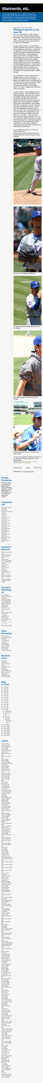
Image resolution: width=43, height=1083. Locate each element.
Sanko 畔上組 (5, 1000)
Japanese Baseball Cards (5, 598)
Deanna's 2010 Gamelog (5, 523)
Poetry (3, 974)
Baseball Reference (4, 661)
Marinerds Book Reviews (6, 538)
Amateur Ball (5, 750)
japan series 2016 (6, 870)
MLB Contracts (5, 672)
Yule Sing (4, 1077)
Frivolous (4, 816)
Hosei (3, 850)
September (8, 713)
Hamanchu (4, 613)
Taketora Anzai (5, 1028)
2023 (5, 690)
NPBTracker (4, 605)
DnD (2, 794)
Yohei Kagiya (5, 1068)
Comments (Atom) (28, 471)
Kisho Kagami (5, 900)
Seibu (3, 1003)
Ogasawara (4, 957)
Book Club (4, 777)
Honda (3, 849)
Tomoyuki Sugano (6, 1043)
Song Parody (5, 1015)
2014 (5, 706)
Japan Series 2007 (6, 859)
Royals (3, 990)
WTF (2, 1062)
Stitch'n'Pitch (5, 1023)
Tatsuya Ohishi (5, 1030)
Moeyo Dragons (6, 603)
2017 (5, 701)
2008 (5, 730)
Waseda (3, 1057)
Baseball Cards (5, 770)
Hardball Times (5, 666)
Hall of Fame (5, 829)
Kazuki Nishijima (6, 894)
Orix (2, 963)
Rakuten (3, 981)
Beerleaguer (5, 647)
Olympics (4, 958)
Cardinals (4, 786)
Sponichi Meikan (6, 579)
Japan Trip (4, 876)
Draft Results (5, 797)
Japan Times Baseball (5, 565)
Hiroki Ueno (4, 839)
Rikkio (3, 985)
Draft (2, 796)
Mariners (4, 913)
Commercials (5, 792)
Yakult (3, 1064)
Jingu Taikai (4, 884)
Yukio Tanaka (5, 1075)
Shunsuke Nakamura (4, 1009)
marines (3, 914)
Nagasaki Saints (6, 934)
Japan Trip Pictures (4, 878)
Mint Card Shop (5, 930)
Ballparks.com (5, 675)
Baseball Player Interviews (5, 529)
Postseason (4, 978)
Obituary (3, 955)
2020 (5, 695)
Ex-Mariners (4, 807)
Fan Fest (4, 809)
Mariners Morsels (6, 650)
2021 (5, 694)
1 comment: (34, 461)
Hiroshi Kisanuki (6, 840)
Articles (3, 760)
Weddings (4, 1060)
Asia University (5, 763)
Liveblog (3, 908)
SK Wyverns (5, 1011)
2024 (5, 689)
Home (28, 467)
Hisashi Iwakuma (6, 844)
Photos (24, 462)
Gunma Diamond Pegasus (6, 826)
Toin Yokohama (5, 1035)
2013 (5, 708)
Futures (3, 817)
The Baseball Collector (5, 641)
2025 (5, 687)
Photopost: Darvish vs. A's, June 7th (8, 721)
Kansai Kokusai (5, 891)
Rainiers (3, 980)
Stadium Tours (5, 1021)
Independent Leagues (5, 853)
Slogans (3, 1013)
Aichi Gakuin (5, 746)
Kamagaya (4, 890)
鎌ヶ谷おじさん (6, 607)
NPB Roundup (5, 945)
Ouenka (3, 965)
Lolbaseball (4, 910)
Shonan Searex (5, 1005)
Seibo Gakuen (5, 1001)
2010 (5, 726)
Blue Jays (4, 776)
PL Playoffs (4, 973)
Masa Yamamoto (6, 916)
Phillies (3, 968)
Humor (3, 851)
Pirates (3, 971)
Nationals (4, 937)
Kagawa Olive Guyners (5, 888)
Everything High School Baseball (6, 601)
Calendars (4, 784)
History (3, 847)
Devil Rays (4, 793)
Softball (3, 1014)
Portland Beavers (6, 975)
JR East (3, 886)
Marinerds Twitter (6, 507)
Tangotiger (4, 673)
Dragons (3, 799)
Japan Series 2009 (6, 864)
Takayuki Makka (6, 1025)
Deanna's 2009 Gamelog (5, 526)
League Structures (6, 906)
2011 (5, 724)
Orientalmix (4, 618)
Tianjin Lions (5, 1031)
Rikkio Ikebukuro (6, 987)
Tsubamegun (5, 595)
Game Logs (4, 819)
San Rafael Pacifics (4, 997)
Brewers (3, 783)
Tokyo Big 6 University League (6, 559)
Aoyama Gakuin (6, 756)
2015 (5, 704)
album (18, 42)
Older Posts (38, 467)
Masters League (6, 921)
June (6, 717)
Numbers (4, 951)
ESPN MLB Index (6, 671)
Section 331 (4, 649)
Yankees (3, 1067)
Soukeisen (4, 1017)
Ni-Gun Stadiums (6, 938)
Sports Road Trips (6, 612)
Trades (3, 1048)
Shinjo (3, 1004)
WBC (2, 1058)
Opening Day (5, 960)
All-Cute (3, 747)
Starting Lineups (6, 575)
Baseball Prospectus (4, 668)
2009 (5, 728)
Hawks (3, 833)
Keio (2, 898)
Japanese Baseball (4, 880)
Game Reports (5, 820)
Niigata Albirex (5, 944)
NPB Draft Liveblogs (4, 509)
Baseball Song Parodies (5, 532)
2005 (5, 735)
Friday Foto (4, 814)
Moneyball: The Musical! (5, 535)
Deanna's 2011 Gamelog (5, 520)
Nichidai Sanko (5, 943)
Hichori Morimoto (6, 834)
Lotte (2, 911)
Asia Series (4, 762)
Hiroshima (4, 843)
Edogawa (4, 802)
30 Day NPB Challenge (5, 744)
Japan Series (5, 857)
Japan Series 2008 (6, 861)
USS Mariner (5, 636)
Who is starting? (6, 676)
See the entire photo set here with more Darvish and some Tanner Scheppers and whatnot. (27, 134)
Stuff (2, 1024)
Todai (3, 1034)
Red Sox (3, 984)
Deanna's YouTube (4, 515)
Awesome (4, 769)
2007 (5, 731)
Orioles (3, 961)
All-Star (3, 749)
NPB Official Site (6, 555)
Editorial (3, 800)
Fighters (3, 813)
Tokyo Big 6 (4, 1041)
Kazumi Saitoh (5, 897)
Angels (3, 752)
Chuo (3, 789)
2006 (5, 733)
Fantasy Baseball (6, 810)
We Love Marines (6, 596)
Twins (3, 1051)
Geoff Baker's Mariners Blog (5, 645)
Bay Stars (4, 773)
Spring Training (5, 1018)
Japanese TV (5, 883)
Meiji (2, 927)
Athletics (19, 462)
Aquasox (4, 759)
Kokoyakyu (4, 904)
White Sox (4, 1061)
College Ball (4, 790)
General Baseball (6, 823)
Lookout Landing (6, 637)
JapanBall (4, 570)
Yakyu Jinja (4, 1065)
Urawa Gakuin (5, 1055)
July (6, 716)
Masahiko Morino (6, 918)
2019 (5, 697)
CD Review (4, 787)
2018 (5, 699)
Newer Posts (18, 467)
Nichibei (3, 941)
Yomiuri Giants (5, 1070)
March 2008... (18, 460)
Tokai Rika (4, 1037)
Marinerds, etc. (15, 8)
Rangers (29, 462)
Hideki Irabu (4, 837)
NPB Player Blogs (6, 625)
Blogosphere (5, 774)
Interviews (4, 856)
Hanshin (3, 830)
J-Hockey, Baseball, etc (5, 615)
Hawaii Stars (5, 831)
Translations (4, 1050)
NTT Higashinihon (6, 948)
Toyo (2, 1047)
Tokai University (6, 1038)
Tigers (3, 1033)
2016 (5, 702)
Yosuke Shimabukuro (5, 1073)
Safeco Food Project (5, 992)
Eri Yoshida (4, 806)
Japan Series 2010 (6, 867)
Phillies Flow (5, 643)
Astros (3, 764)
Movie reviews (5, 933)
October (7, 711)
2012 (5, 709)
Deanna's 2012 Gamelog (5, 518)
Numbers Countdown (4, 953)
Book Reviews (5, 779)
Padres (3, 967)
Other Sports (5, 964)
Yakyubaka (4, 606)
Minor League (5, 928)
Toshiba (3, 1045)
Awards (3, 767)
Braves (3, 782)
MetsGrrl (3, 639)
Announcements (6, 753)
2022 (5, 692)
